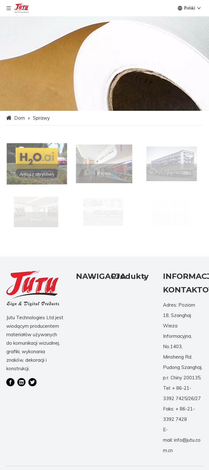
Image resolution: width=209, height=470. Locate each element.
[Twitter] (32, 381)
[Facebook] (10, 381)
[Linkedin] (21, 381)
